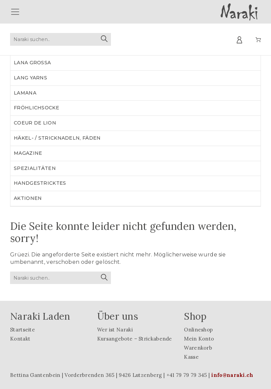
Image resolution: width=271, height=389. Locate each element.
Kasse (191, 357)
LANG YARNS (30, 78)
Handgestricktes (40, 183)
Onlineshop (198, 329)
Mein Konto (199, 338)
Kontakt (20, 338)
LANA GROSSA (32, 63)
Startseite (22, 329)
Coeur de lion (35, 123)
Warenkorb (198, 348)
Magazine (28, 153)
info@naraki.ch (232, 375)
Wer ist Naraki (115, 329)
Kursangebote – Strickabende (134, 338)
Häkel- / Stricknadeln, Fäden (57, 138)
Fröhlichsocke (36, 108)
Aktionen (28, 198)
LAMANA (25, 93)
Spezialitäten (35, 168)
